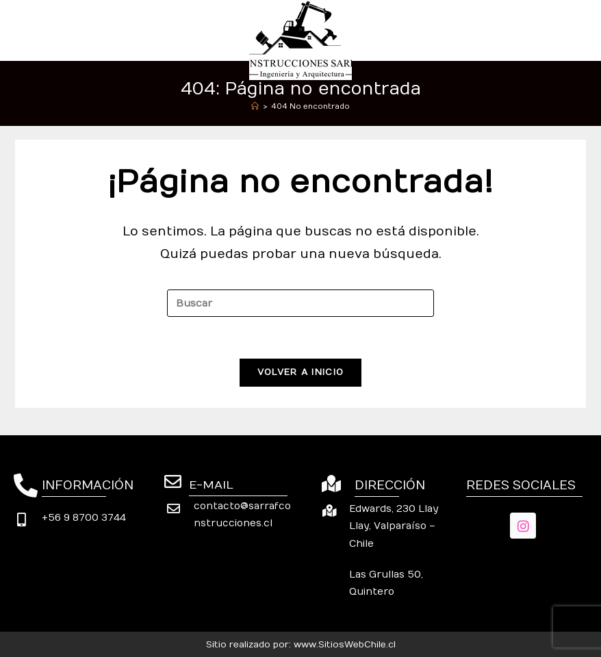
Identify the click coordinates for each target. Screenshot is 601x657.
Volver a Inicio (300, 372)
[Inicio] (255, 106)
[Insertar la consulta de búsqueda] (300, 303)
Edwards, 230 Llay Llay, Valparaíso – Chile (393, 526)
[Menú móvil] (579, 30)
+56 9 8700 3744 (84, 518)
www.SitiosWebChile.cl (345, 644)
